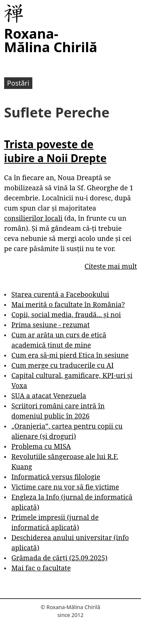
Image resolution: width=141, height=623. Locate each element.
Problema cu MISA (41, 446)
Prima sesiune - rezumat (50, 324)
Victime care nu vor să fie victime (65, 486)
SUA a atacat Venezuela (48, 395)
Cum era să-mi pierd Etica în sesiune (70, 355)
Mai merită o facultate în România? (68, 304)
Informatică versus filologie (55, 476)
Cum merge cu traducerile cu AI (62, 365)
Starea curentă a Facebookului (60, 294)
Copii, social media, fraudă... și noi (66, 314)
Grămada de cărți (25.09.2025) (59, 557)
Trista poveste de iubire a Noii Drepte (55, 151)
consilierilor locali (33, 218)
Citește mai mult (111, 266)
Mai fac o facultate (41, 567)
